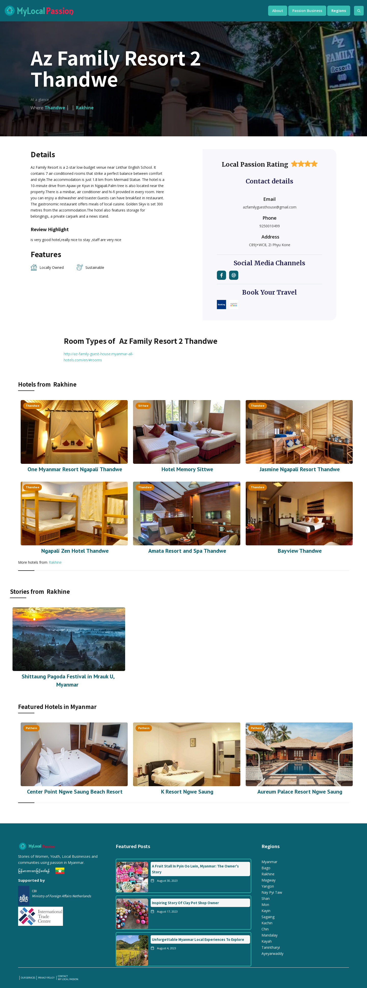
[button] (277, 11)
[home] (130, 10)
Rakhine (55, 562)
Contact (63, 976)
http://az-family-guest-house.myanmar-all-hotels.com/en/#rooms (98, 356)
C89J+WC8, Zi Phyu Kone (269, 244)
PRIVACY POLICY (46, 977)
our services (28, 977)
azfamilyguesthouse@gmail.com (269, 207)
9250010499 (269, 225)
